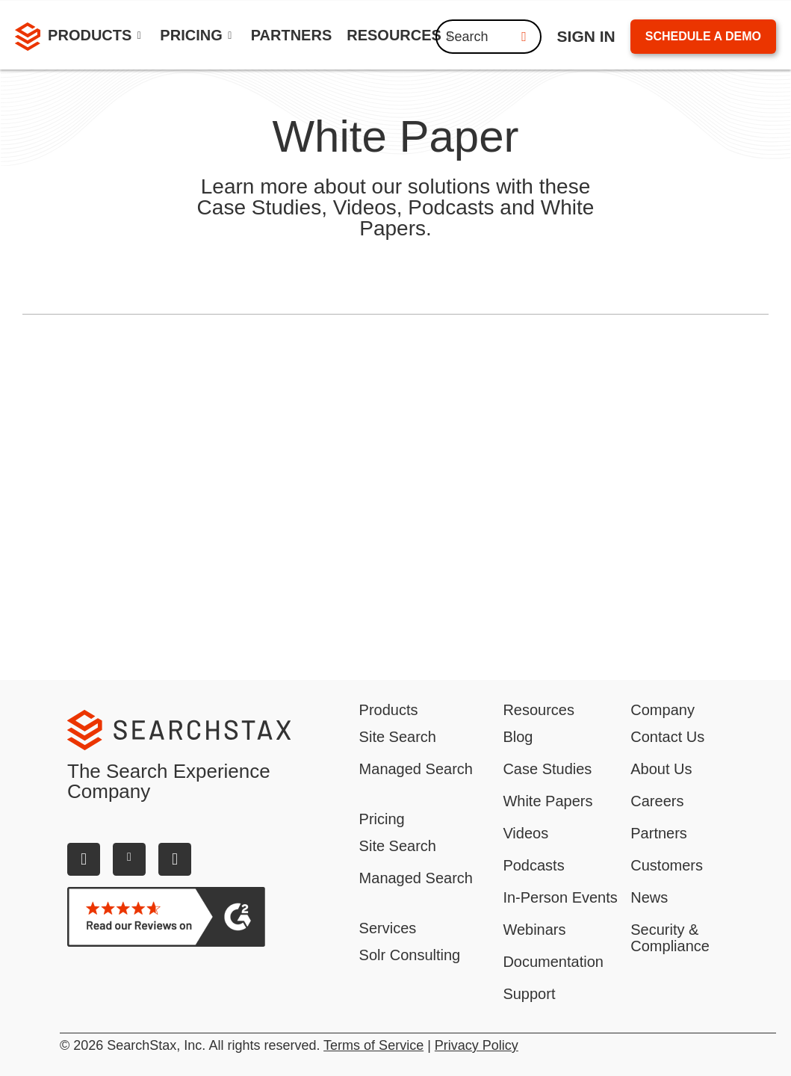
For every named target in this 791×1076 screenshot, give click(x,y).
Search (488, 36)
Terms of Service (373, 1045)
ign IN (586, 36)
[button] (96, 37)
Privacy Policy (476, 1045)
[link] (291, 37)
